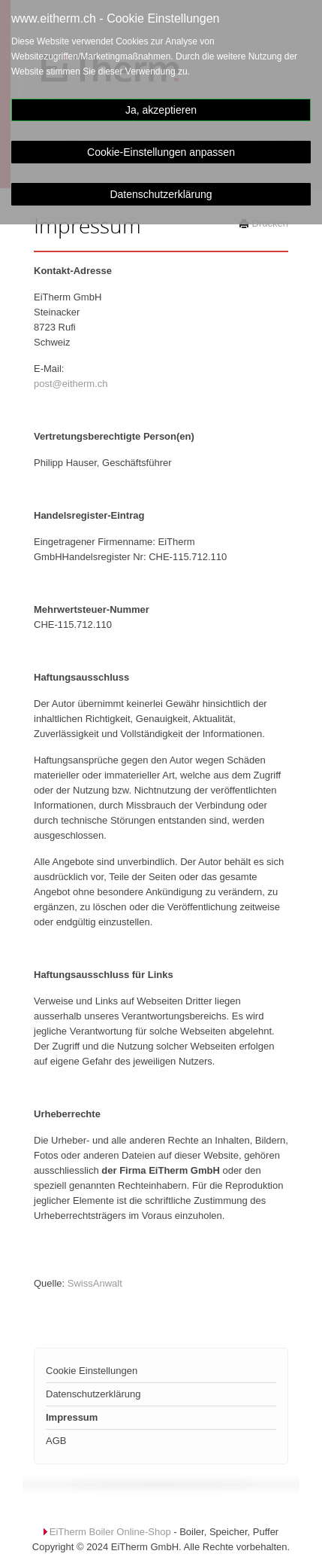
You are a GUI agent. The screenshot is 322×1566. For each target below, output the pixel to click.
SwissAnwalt (95, 1283)
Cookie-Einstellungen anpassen (161, 152)
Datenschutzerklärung (161, 194)
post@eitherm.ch (70, 383)
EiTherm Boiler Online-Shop (110, 1531)
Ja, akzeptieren (161, 110)
